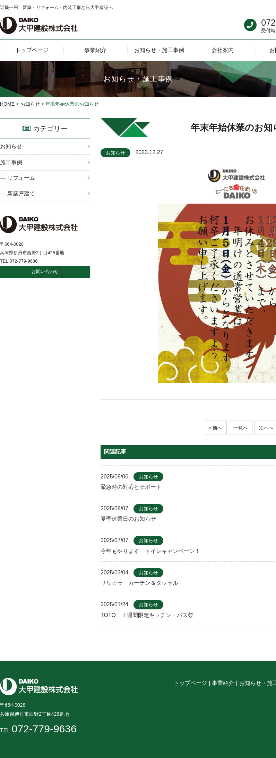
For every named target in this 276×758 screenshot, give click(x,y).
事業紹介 (223, 683)
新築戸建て (21, 193)
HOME (7, 104)
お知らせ (30, 104)
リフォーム (21, 178)
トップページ (190, 683)
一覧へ (240, 428)
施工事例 (11, 162)
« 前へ (213, 428)
